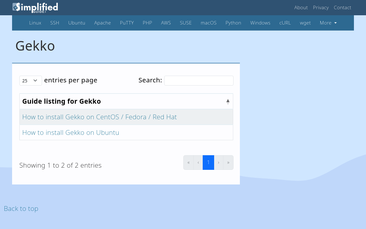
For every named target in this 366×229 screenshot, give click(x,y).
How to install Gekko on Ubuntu (70, 132)
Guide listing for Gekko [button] (61, 101)
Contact (342, 7)
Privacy (321, 7)
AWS (166, 22)
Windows (260, 22)
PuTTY (127, 22)
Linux (35, 22)
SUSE (186, 22)
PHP (147, 22)
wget (305, 22)
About (301, 7)
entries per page (71, 79)
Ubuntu (76, 22)
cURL (285, 22)
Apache (102, 22)
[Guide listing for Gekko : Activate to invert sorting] (126, 101)
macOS (209, 22)
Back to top (21, 208)
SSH (54, 22)
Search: (150, 79)
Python (233, 22)
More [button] (326, 22)
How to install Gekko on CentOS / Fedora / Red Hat (99, 116)
